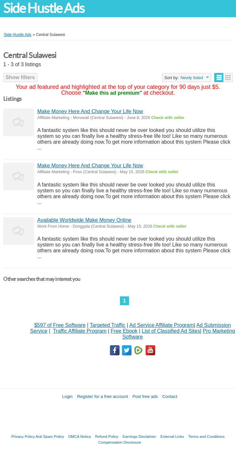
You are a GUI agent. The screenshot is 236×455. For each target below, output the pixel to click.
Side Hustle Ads (43, 8)
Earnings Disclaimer (139, 436)
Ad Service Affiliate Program (161, 325)
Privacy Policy (23, 436)
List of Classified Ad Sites (171, 331)
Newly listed (192, 77)
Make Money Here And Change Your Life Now (90, 111)
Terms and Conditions (206, 436)
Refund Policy (107, 436)
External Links (172, 436)
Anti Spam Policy (50, 436)
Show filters (20, 77)
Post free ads (145, 396)
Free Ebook (124, 331)
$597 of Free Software (60, 325)
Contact (169, 396)
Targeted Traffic (107, 325)
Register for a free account (102, 396)
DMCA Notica (79, 436)
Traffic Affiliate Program (79, 331)
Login (67, 396)
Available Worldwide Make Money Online (84, 220)
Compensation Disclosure (119, 442)
